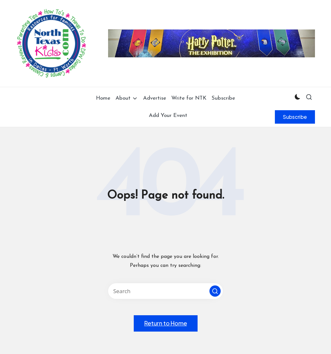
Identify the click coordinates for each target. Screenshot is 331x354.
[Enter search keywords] (165, 291)
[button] (295, 117)
